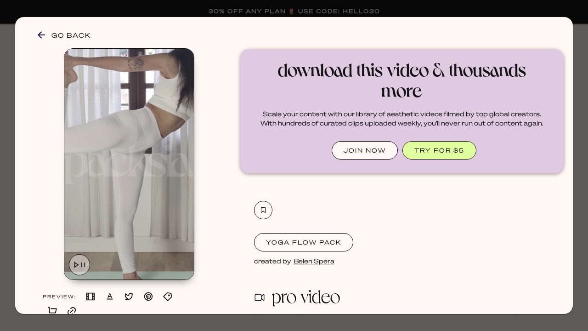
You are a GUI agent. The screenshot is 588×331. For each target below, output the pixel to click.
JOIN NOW (365, 150)
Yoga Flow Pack (303, 242)
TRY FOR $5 (439, 150)
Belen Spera (314, 261)
